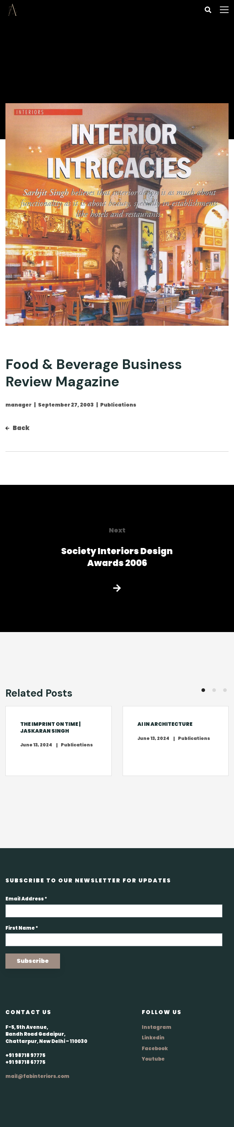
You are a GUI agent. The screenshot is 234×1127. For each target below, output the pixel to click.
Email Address (26, 898)
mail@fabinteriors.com (37, 1076)
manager (18, 404)
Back (17, 428)
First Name (21, 928)
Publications (118, 404)
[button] (203, 690)
